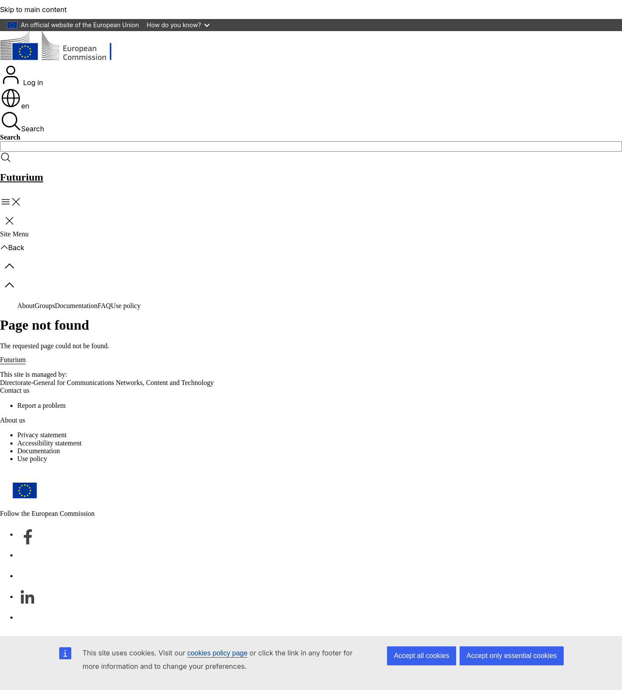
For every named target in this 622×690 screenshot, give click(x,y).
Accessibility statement (49, 443)
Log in (21, 75)
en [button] (14, 106)
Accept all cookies (421, 655)
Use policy (126, 305)
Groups (45, 305)
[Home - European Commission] (63, 47)
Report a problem (41, 405)
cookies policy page (217, 653)
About (26, 305)
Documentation (76, 305)
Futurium (21, 177)
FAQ (104, 305)
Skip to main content (33, 9)
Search (22, 122)
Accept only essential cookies (511, 655)
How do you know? (178, 25)
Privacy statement (42, 435)
